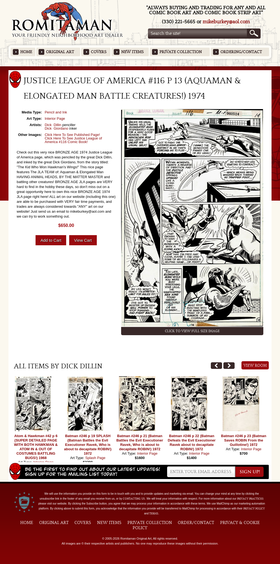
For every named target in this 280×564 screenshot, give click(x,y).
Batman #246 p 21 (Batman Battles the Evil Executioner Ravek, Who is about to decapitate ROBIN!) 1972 (139, 442)
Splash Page (95, 458)
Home (26, 52)
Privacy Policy (254, 508)
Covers (98, 52)
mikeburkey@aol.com (226, 22)
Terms (153, 513)
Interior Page (55, 118)
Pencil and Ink (56, 112)
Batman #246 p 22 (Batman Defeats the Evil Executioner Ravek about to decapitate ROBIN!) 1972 (192, 442)
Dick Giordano (56, 128)
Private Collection (180, 52)
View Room (255, 365)
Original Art (60, 52)
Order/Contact (196, 522)
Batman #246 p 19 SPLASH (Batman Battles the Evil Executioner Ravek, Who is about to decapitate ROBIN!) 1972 (87, 444)
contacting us (134, 498)
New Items (132, 52)
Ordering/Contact (241, 52)
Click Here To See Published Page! (72, 135)
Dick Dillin (53, 125)
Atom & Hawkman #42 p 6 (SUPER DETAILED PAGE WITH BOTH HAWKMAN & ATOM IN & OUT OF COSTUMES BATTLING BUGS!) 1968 (36, 447)
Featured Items (140, 68)
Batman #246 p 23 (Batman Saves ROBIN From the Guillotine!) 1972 (243, 440)
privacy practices (250, 498)
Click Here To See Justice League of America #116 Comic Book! (73, 140)
